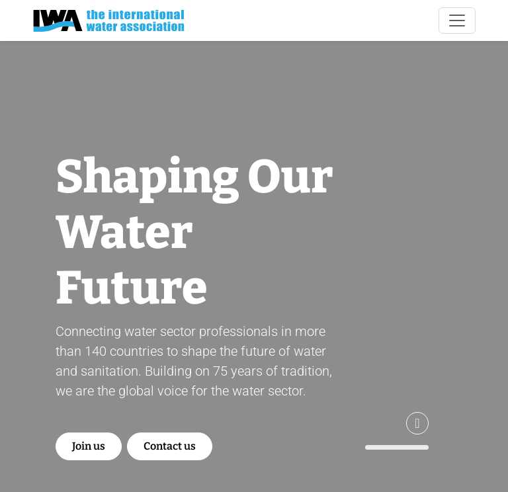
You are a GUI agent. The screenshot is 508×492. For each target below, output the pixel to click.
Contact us (170, 446)
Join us (88, 446)
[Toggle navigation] (457, 20)
